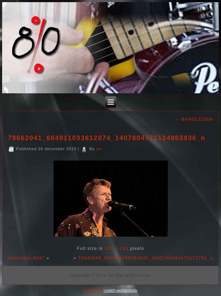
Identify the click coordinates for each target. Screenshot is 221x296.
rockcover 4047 (26, 258)
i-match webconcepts (120, 290)
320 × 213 (117, 248)
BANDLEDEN (194, 119)
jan (99, 149)
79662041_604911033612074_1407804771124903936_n (106, 138)
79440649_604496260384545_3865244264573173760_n (145, 258)
